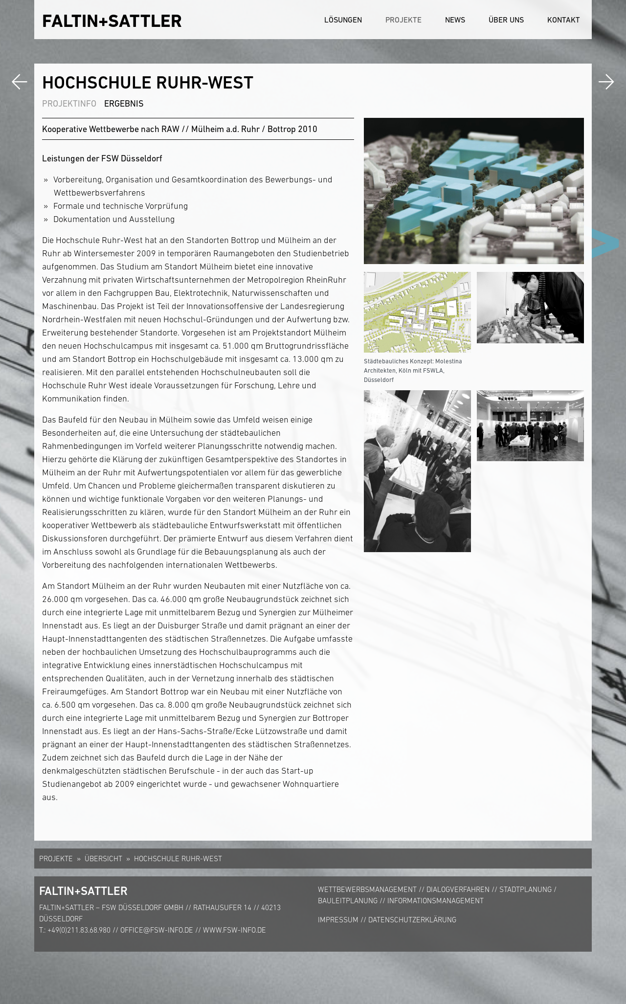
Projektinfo (69, 103)
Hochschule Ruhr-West (178, 858)
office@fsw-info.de (156, 930)
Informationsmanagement (435, 900)
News (455, 19)
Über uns (506, 19)
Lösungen (343, 19)
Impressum (338, 919)
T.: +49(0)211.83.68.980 (75, 930)
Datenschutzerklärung (412, 919)
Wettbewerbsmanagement (367, 889)
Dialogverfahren (458, 889)
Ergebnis (124, 103)
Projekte (403, 19)
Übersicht (103, 858)
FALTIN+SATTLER (112, 20)
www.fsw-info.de (234, 930)
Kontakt (563, 19)
